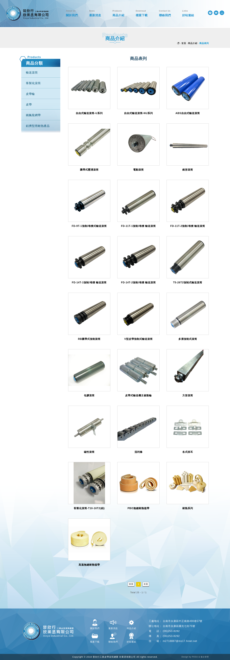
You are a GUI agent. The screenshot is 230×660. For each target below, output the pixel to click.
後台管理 (205, 657)
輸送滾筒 (32, 72)
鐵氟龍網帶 (33, 115)
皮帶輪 (30, 93)
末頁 (146, 584)
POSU (195, 657)
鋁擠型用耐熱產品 (38, 125)
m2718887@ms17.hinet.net (180, 641)
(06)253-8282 (171, 631)
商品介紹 (192, 43)
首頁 (183, 43)
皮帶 (29, 104)
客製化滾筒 (33, 83)
